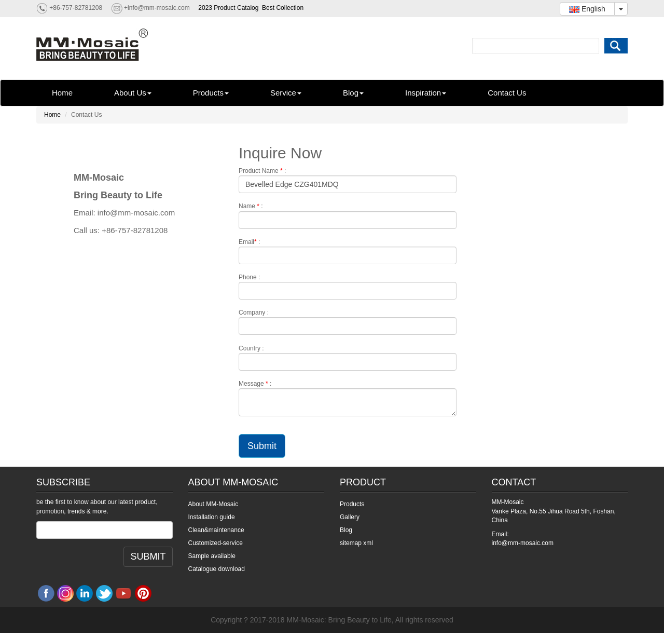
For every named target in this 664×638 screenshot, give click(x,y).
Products (211, 92)
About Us (132, 92)
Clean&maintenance (216, 530)
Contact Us (507, 92)
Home (62, 92)
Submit (261, 446)
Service (285, 92)
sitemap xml (356, 543)
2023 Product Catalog (228, 7)
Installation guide (211, 517)
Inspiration (425, 92)
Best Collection (282, 7)
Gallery (349, 517)
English (587, 9)
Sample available (212, 556)
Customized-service (215, 543)
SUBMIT (147, 556)
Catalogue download (216, 569)
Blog (353, 92)
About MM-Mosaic (213, 504)
